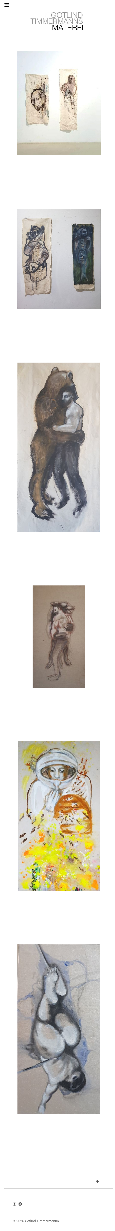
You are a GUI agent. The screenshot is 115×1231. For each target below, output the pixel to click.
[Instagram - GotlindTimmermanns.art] (14, 1204)
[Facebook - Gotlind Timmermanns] (20, 1204)
